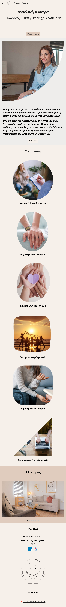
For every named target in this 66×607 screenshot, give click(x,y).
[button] (2, 3)
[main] (33, 14)
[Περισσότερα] (33, 140)
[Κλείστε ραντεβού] (33, 34)
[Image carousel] (33, 501)
